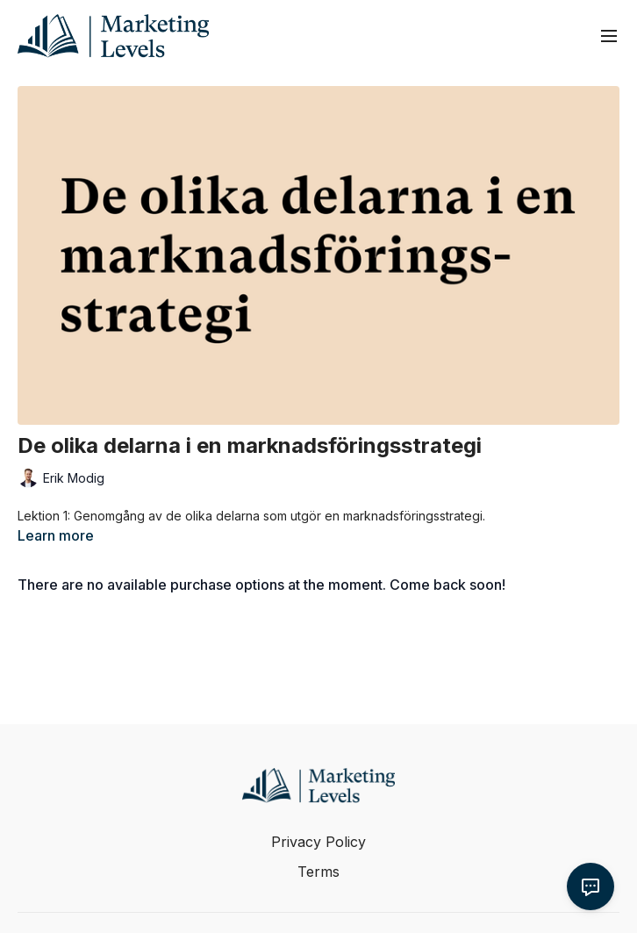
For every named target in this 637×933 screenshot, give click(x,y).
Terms (318, 871)
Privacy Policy (318, 841)
